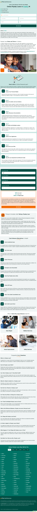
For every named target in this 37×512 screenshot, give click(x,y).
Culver (27, 491)
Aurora (2, 465)
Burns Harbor (16, 474)
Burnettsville (16, 472)
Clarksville (28, 463)
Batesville (3, 474)
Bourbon (15, 453)
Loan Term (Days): (5, 175)
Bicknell (2, 484)
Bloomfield (3, 486)
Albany (2, 453)
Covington (28, 482)
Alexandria (3, 455)
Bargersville (3, 472)
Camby (15, 480)
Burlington (16, 470)
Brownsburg (16, 467)
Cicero (27, 459)
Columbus (28, 474)
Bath (2, 476)
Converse (27, 478)
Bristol (15, 461)
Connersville (28, 476)
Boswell (2, 493)
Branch (15, 455)
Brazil (15, 457)
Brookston (16, 463)
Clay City (27, 465)
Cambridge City (17, 478)
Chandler (15, 491)
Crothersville (28, 488)
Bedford (2, 478)
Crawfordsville (28, 486)
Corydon (27, 480)
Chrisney (27, 455)
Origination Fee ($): (5, 185)
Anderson (3, 457)
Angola (2, 459)
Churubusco (28, 457)
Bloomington (3, 488)
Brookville (15, 465)
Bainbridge (3, 470)
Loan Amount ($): (5, 170)
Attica (2, 461)
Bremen (15, 459)
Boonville (3, 491)
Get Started (18, 25)
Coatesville (28, 470)
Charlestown (16, 493)
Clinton (27, 467)
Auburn (2, 463)
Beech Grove (3, 480)
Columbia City (28, 472)
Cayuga (15, 484)
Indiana (2, 30)
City (26, 461)
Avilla (2, 467)
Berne (2, 482)
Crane (27, 484)
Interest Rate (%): (5, 180)
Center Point (16, 488)
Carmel (15, 482)
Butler (15, 476)
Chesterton (28, 453)
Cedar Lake (16, 486)
